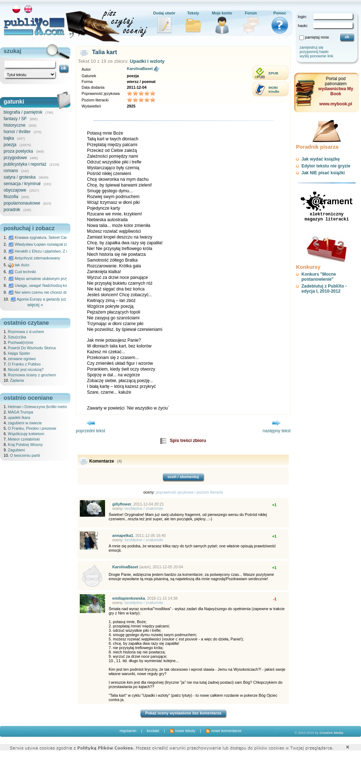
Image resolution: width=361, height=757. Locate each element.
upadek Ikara (19, 417)
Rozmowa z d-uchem (26, 331)
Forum (251, 13)
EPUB (273, 73)
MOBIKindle (274, 89)
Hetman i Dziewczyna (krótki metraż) (39, 406)
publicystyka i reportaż (25, 164)
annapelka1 (122, 535)
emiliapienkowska (128, 598)
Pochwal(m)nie (20, 342)
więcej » (35, 304)
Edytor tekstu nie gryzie (325, 166)
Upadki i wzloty (147, 61)
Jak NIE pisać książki (323, 172)
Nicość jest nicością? (26, 369)
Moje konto (222, 13)
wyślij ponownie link (316, 56)
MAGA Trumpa (20, 412)
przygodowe (15, 157)
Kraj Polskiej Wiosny (25, 444)
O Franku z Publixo (24, 364)
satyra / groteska (20, 177)
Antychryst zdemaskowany (34, 258)
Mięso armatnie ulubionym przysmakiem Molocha (53, 278)
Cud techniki (22, 272)
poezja (10, 144)
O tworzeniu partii (25, 455)
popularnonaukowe (22, 203)
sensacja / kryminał (22, 183)
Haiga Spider (19, 353)
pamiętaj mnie (317, 37)
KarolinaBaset (140, 68)
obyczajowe (15, 190)
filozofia (11, 196)
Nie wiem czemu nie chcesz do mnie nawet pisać (53, 292)
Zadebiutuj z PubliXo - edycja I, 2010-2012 (324, 289)
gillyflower (121, 504)
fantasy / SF (15, 118)
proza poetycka (18, 151)
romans (11, 170)
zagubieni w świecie (25, 423)
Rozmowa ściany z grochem (32, 375)
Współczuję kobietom (26, 434)
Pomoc (279, 13)
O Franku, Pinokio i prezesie (32, 428)
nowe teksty (182, 730)
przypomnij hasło (314, 51)
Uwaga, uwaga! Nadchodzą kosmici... (43, 285)
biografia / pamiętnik (23, 112)
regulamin (127, 730)
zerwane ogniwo (22, 358)
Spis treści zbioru (188, 440)
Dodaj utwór (164, 13)
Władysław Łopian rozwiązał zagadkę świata (49, 244)
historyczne (15, 125)
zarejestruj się (311, 47)
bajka (9, 138)
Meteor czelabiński (24, 439)
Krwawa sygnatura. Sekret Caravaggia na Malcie (53, 237)
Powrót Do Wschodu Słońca (32, 348)
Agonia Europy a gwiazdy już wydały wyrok (50, 299)
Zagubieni (16, 450)
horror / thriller (17, 131)
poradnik (12, 209)
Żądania (17, 380)
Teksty (193, 13)
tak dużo (18, 265)
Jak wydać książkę (320, 159)
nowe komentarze (224, 730)
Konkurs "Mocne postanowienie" (318, 277)
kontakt (153, 730)
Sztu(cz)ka (17, 337)
